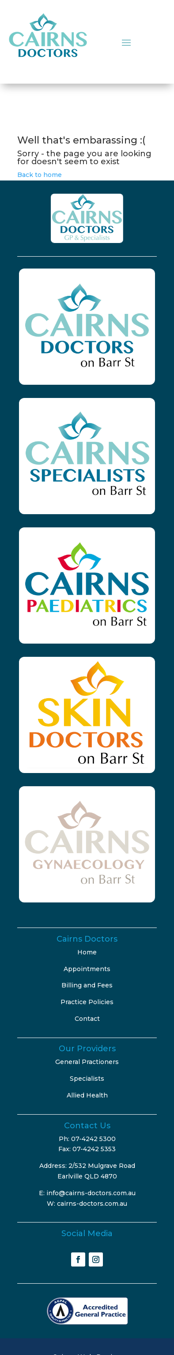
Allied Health (87, 1095)
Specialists (87, 1079)
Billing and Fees (87, 985)
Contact (87, 1019)
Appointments (87, 969)
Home (87, 952)
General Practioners (87, 1062)
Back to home (39, 175)
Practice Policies (87, 1002)
